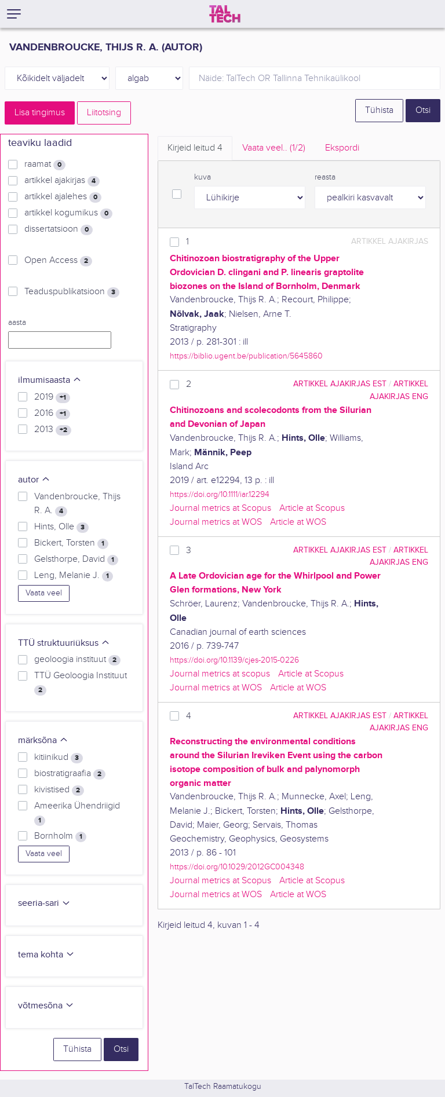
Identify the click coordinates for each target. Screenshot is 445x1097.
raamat (44, 164)
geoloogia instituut (77, 659)
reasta (325, 177)
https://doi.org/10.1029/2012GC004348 (237, 867)
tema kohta (46, 954)
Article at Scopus (312, 508)
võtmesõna (46, 1005)
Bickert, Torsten (71, 543)
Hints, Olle (61, 527)
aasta (17, 322)
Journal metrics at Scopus (220, 508)
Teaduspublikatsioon (71, 292)
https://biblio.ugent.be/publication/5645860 (246, 356)
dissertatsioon (58, 229)
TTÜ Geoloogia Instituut (80, 683)
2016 (52, 413)
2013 (52, 430)
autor (34, 479)
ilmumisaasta (50, 380)
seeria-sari (44, 903)
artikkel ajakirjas (62, 181)
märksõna (43, 740)
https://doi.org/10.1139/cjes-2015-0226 (234, 660)
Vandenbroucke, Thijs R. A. (77, 504)
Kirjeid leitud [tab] (194, 147)
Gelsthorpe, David (76, 559)
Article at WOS (298, 522)
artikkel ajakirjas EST (339, 384)
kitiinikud (58, 757)
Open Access (58, 260)
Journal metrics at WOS (216, 522)
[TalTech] (225, 14)
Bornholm (60, 836)
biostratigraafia (69, 774)
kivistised (59, 790)
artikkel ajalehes (62, 197)
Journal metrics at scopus (220, 673)
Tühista (379, 110)
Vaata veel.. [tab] (273, 147)
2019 (52, 397)
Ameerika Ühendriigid (77, 813)
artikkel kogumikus (68, 213)
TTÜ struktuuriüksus (64, 643)
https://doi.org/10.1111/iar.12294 (219, 494)
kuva (202, 177)
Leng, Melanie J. (73, 576)
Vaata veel (43, 593)
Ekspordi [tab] (342, 147)
